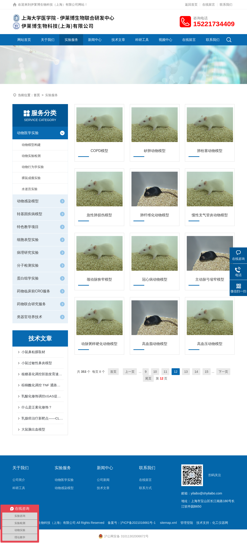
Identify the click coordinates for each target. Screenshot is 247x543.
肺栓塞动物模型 (209, 151)
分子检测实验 (28, 265)
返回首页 (191, 4)
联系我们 (226, 4)
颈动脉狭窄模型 (99, 279)
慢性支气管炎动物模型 (210, 215)
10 (155, 371)
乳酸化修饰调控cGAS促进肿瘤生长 (42, 396)
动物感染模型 (28, 201)
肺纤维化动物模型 (154, 215)
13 (186, 371)
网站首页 (24, 40)
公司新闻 (103, 480)
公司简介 (18, 480)
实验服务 (71, 40)
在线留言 (208, 4)
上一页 (130, 371)
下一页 (223, 371)
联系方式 (145, 488)
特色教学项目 (28, 227)
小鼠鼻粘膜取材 (33, 352)
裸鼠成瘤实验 (31, 178)
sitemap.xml (168, 522)
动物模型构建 (31, 145)
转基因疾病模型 (29, 214)
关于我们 (47, 40)
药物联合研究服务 (31, 304)
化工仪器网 (220, 522)
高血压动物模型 (209, 344)
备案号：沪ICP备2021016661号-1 (132, 522)
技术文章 (118, 40)
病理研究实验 (28, 252)
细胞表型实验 (28, 240)
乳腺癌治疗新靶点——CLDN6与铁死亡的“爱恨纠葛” (42, 418)
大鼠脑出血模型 (33, 429)
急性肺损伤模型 (99, 215)
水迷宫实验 (29, 189)
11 (165, 371)
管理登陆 (186, 522)
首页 (37, 95)
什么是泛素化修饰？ (36, 407)
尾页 (148, 378)
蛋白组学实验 (28, 278)
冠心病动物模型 (154, 279)
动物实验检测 (31, 156)
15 (206, 371)
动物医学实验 (28, 133)
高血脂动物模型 (154, 344)
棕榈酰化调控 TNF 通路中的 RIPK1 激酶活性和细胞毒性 (42, 385)
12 (175, 371)
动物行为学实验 (33, 167)
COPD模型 (99, 151)
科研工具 (142, 40)
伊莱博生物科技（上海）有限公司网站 (57, 4)
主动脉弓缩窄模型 (209, 279)
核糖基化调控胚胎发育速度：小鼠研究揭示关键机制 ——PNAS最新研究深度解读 (42, 374)
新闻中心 (95, 40)
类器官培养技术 (29, 317)
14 (196, 371)
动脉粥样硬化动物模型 (99, 344)
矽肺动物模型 (154, 151)
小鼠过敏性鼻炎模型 (36, 363)
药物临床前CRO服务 (33, 291)
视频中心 (165, 40)
